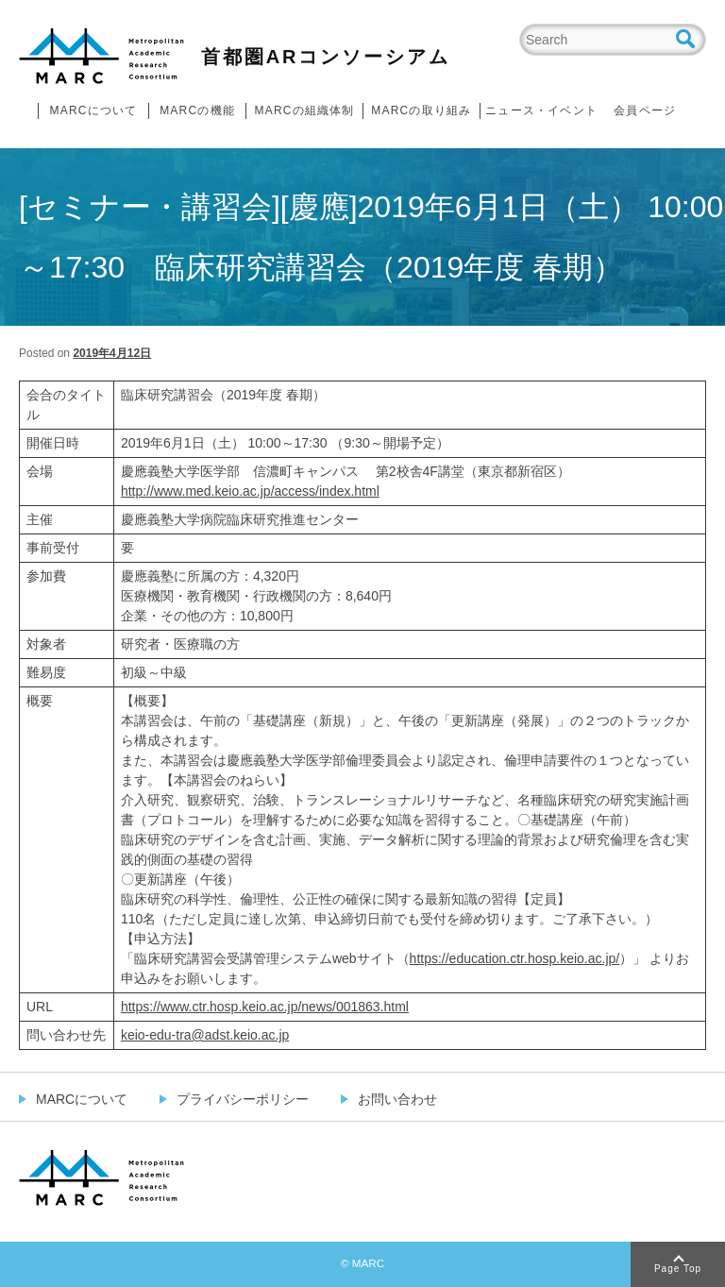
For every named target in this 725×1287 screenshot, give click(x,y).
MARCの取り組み (421, 110)
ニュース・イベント (541, 110)
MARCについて (94, 110)
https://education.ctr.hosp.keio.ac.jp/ (515, 958)
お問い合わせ (397, 1099)
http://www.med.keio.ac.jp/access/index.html (250, 491)
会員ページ (645, 110)
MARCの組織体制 (304, 110)
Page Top (677, 1268)
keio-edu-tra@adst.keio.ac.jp (205, 1034)
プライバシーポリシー (243, 1099)
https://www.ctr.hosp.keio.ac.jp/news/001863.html (265, 1006)
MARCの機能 (197, 110)
